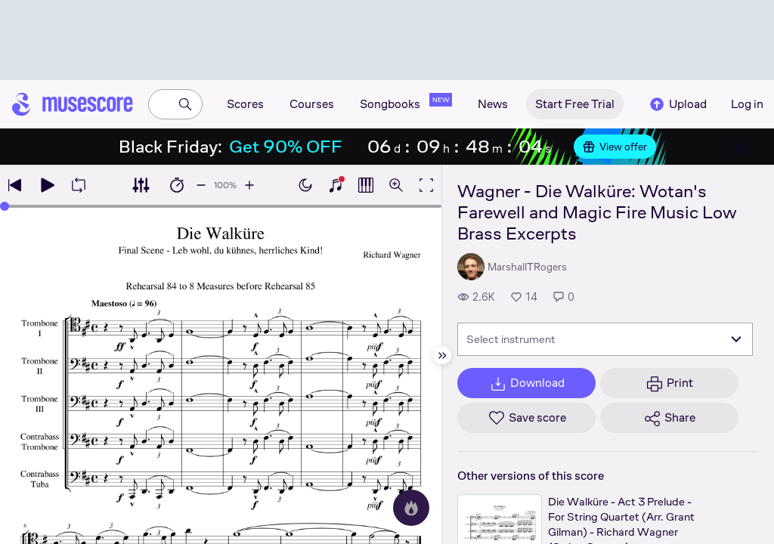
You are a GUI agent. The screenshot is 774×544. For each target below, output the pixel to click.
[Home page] (72, 104)
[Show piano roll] (366, 185)
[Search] (185, 104)
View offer (615, 147)
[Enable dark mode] (305, 185)
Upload (677, 104)
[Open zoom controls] (396, 185)
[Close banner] (741, 147)
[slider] (4, 206)
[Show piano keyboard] (335, 185)
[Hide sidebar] (442, 355)
